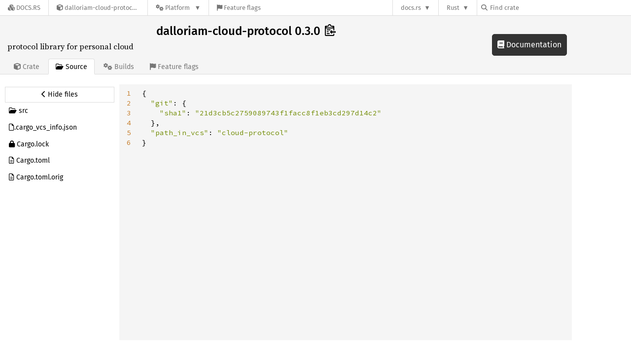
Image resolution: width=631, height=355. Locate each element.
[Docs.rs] (24, 7)
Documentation (529, 44)
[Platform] (178, 7)
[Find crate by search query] (530, 7)
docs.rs (411, 7)
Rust (453, 7)
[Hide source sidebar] (59, 94)
